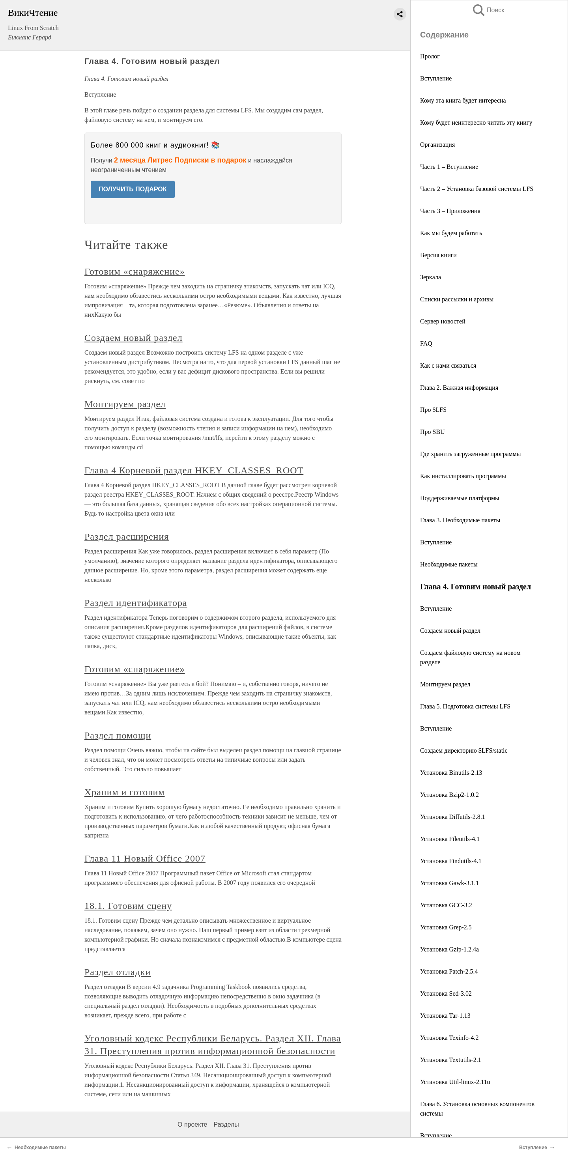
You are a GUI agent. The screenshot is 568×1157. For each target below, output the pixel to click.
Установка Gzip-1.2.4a (449, 949)
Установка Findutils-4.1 (451, 861)
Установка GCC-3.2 (446, 905)
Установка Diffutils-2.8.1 (452, 816)
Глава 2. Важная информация (459, 387)
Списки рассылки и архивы (456, 299)
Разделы (226, 1124)
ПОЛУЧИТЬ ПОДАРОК (133, 189)
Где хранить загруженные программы (470, 453)
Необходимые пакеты (449, 564)
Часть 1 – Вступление (449, 166)
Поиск (488, 10)
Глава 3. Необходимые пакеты (460, 520)
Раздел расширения (126, 536)
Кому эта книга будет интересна (463, 100)
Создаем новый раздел (450, 630)
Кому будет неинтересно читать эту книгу (476, 122)
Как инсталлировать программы (463, 476)
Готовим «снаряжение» (134, 271)
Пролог (430, 56)
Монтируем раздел (445, 684)
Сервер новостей (442, 321)
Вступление (436, 78)
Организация (437, 144)
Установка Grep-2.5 (446, 927)
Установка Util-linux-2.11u (455, 1081)
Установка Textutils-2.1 (450, 1059)
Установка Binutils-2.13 (451, 772)
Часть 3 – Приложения (450, 210)
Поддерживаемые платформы (459, 498)
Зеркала (430, 277)
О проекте (192, 1124)
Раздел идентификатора (135, 603)
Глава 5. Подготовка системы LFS (465, 706)
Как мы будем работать (451, 233)
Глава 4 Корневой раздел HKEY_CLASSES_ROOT (193, 470)
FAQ (426, 343)
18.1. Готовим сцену (128, 906)
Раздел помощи (117, 735)
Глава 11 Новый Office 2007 (145, 858)
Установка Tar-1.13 (445, 1015)
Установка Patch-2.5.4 (449, 971)
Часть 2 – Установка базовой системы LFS (476, 188)
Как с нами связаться (448, 365)
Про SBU (432, 431)
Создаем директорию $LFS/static (464, 750)
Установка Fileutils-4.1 (450, 839)
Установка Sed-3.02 (446, 993)
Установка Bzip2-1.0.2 (449, 794)
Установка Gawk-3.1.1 (449, 883)
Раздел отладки (117, 972)
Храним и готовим (124, 792)
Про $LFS (433, 409)
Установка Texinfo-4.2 (449, 1037)
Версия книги (438, 255)
